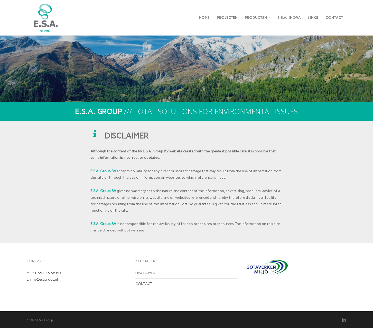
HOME (204, 17)
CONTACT (334, 17)
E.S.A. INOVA (289, 17)
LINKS (313, 17)
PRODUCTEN (258, 18)
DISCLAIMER (145, 273)
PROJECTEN (227, 17)
